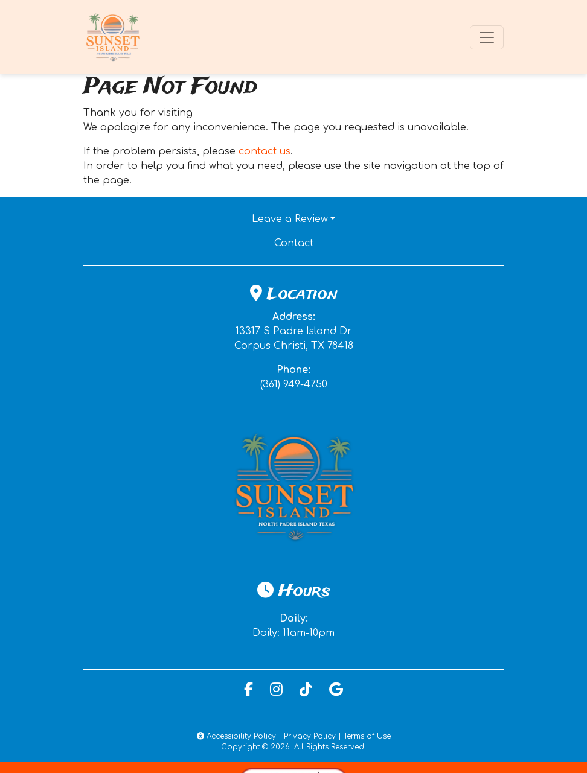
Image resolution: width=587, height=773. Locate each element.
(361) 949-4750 (293, 384)
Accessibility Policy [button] (236, 736)
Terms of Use (367, 736)
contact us (264, 151)
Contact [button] (335, 242)
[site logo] (113, 37)
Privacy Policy (310, 736)
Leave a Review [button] (290, 219)
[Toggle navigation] (487, 37)
